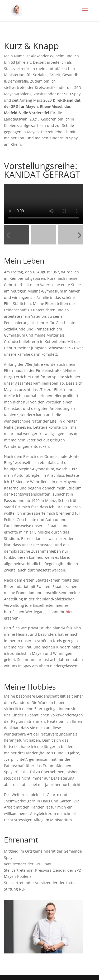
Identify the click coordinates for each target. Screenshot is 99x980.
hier (69, 611)
